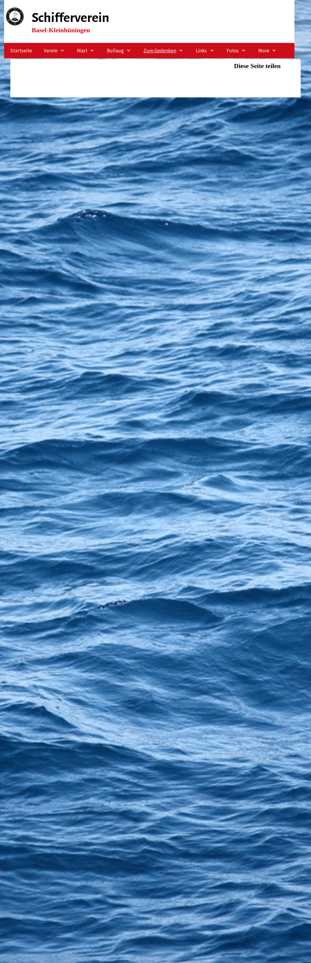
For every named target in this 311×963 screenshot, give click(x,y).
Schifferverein (70, 18)
